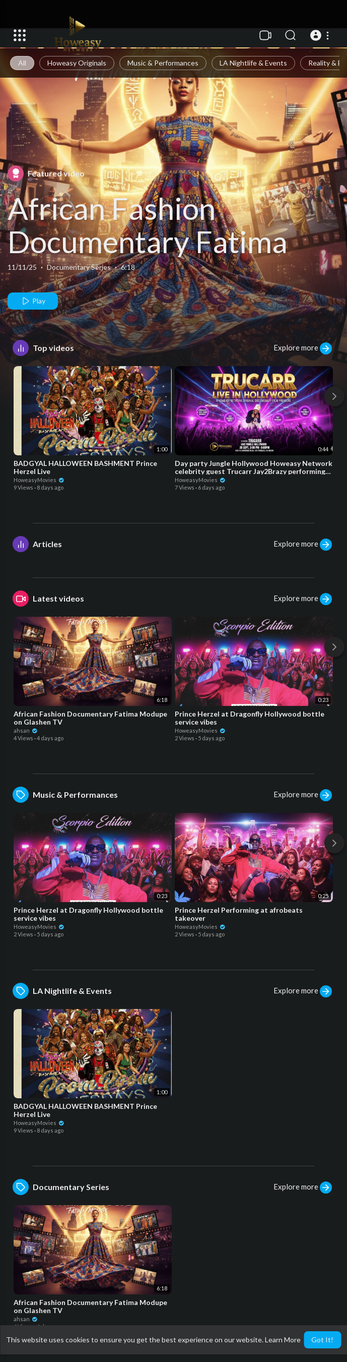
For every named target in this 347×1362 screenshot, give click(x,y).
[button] (321, 35)
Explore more (302, 348)
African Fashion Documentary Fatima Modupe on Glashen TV (162, 241)
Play (33, 301)
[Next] (334, 396)
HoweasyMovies (39, 480)
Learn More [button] (283, 1339)
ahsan (26, 730)
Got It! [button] (322, 1339)
